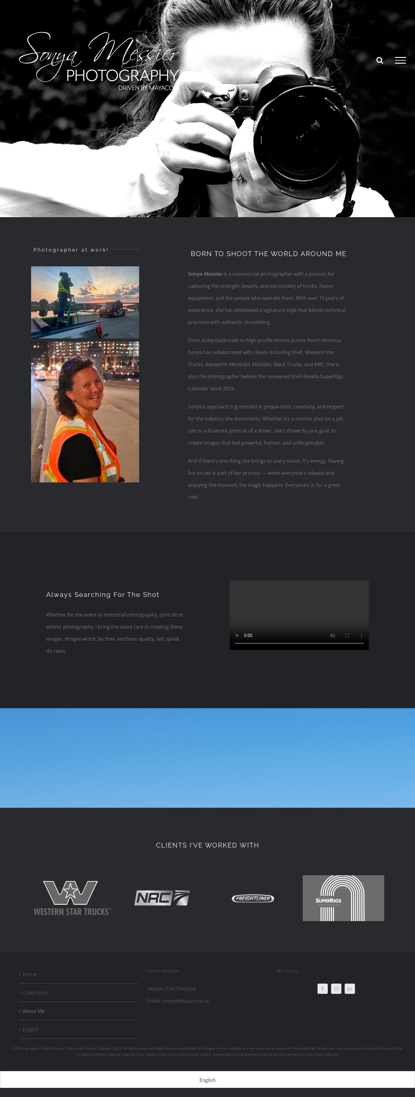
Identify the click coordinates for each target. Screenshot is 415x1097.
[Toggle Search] (379, 60)
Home (30, 974)
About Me (34, 1011)
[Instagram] (336, 989)
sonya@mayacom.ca (185, 1000)
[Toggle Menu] (400, 60)
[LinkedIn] (350, 989)
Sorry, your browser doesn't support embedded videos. (299, 615)
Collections (35, 992)
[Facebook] (323, 989)
